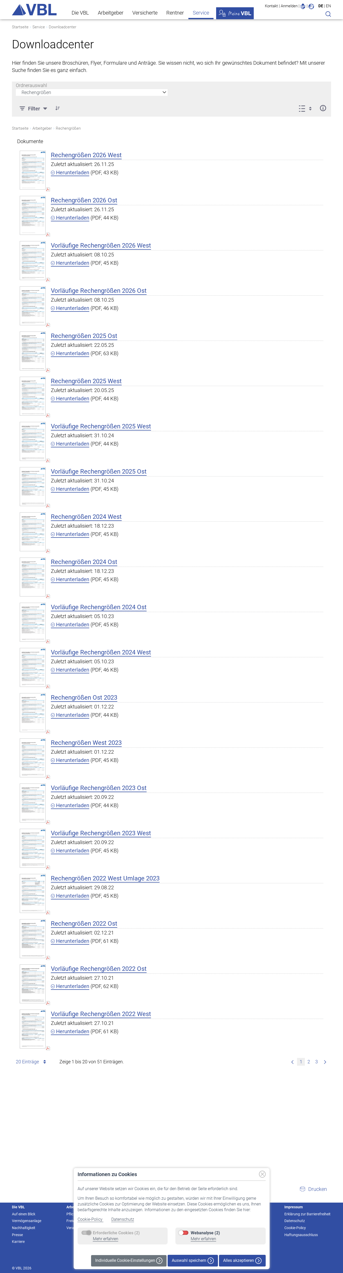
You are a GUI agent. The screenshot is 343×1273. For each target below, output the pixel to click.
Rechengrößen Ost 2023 (84, 697)
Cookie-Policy (91, 1219)
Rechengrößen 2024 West (86, 516)
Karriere (18, 1241)
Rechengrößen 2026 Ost (84, 200)
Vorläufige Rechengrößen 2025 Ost (99, 471)
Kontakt (271, 6)
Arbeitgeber (111, 13)
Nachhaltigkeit (23, 1228)
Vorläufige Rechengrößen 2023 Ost (99, 788)
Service (201, 13)
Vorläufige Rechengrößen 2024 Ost (99, 607)
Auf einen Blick (23, 1214)
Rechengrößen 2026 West (86, 155)
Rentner (175, 13)
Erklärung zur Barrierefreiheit (307, 1214)
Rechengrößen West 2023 (86, 742)
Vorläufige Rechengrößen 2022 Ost (99, 968)
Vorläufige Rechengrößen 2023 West (101, 833)
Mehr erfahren (105, 1238)
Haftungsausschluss (301, 1235)
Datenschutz (122, 1219)
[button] (313, 1189)
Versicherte (144, 13)
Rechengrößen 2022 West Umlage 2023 (105, 878)
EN (328, 6)
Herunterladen (70, 172)
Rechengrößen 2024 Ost (84, 562)
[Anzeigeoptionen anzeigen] (306, 108)
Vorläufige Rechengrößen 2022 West (101, 1014)
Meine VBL (235, 13)
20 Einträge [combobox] (32, 1062)
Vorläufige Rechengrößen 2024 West (101, 652)
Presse (17, 1235)
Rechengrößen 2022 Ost (84, 923)
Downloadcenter (62, 27)
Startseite (20, 27)
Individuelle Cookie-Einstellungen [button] (128, 1260)
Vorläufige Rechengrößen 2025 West (101, 426)
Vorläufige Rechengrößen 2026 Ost (99, 290)
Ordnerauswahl (31, 85)
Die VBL (80, 13)
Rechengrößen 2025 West (86, 381)
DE (320, 6)
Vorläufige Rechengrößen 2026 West (101, 245)
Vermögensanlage (26, 1221)
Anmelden (289, 6)
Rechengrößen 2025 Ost (84, 336)
